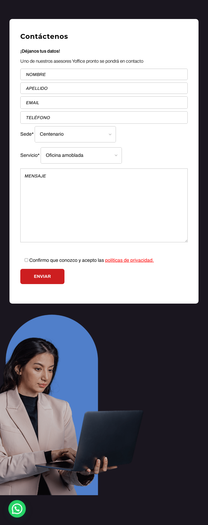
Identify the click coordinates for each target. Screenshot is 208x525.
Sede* (68, 134)
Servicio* (71, 155)
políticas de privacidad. (129, 260)
